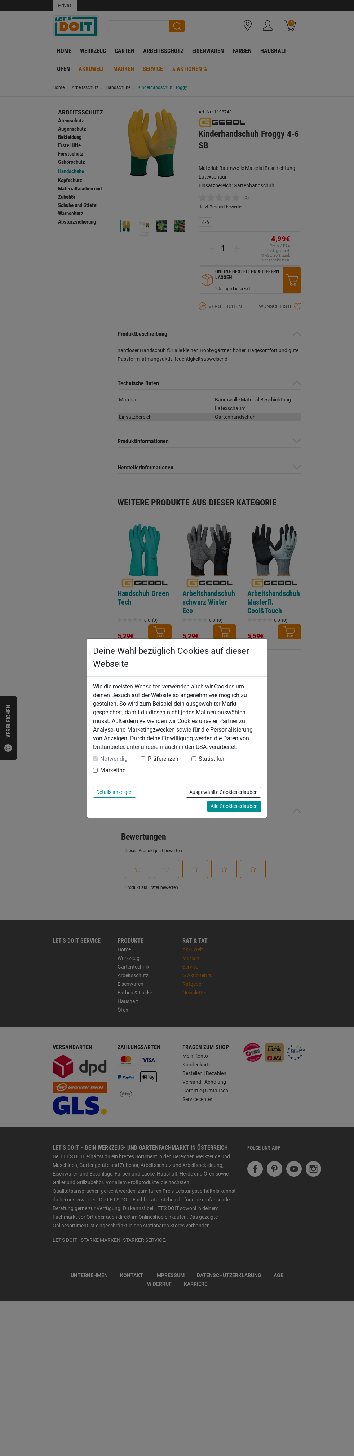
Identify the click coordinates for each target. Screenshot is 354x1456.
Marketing (113, 770)
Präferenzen (163, 758)
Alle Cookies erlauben (234, 806)
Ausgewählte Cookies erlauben (223, 792)
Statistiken (212, 758)
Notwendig (114, 758)
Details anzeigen (114, 792)
